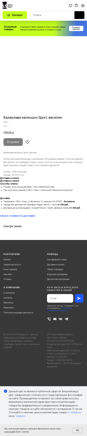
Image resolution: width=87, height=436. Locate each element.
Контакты (7, 298)
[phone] (49, 319)
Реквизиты (8, 307)
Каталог (7, 259)
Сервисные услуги (12, 264)
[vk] (60, 319)
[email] (55, 319)
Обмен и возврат (55, 269)
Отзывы (7, 279)
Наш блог (7, 274)
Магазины (8, 302)
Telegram (20, 416)
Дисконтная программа (58, 279)
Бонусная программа (57, 274)
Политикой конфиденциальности (59, 309)
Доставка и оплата (55, 264)
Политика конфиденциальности (18, 312)
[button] (70, 5)
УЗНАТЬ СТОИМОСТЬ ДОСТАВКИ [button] (17, 216)
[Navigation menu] (82, 5)
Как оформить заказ (57, 259)
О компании (9, 293)
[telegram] (66, 319)
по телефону (74, 412)
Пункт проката (10, 269)
